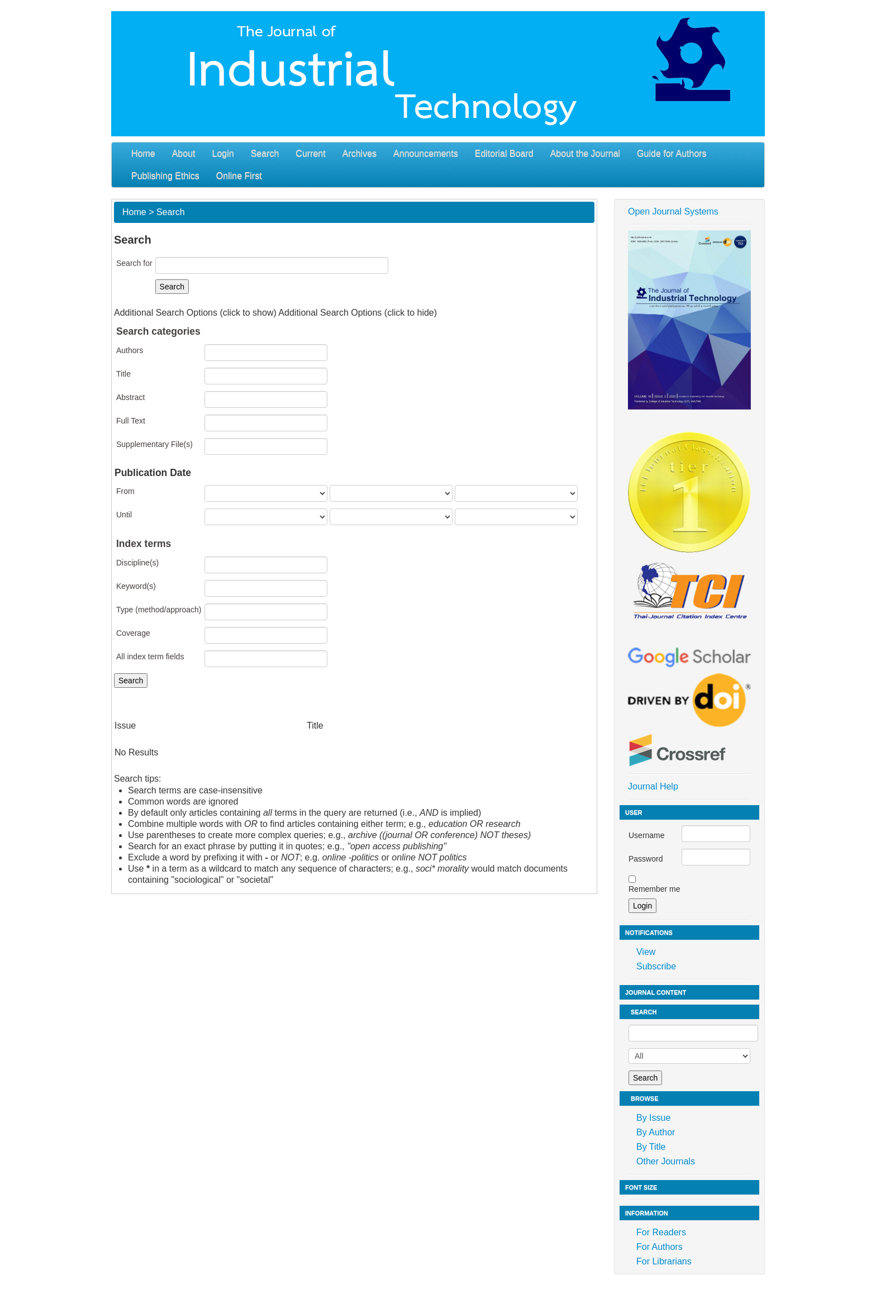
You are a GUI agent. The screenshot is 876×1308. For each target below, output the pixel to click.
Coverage (133, 633)
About (184, 153)
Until (124, 514)
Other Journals (665, 1161)
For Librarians (664, 1261)
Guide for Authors (672, 153)
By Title (650, 1147)
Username (647, 835)
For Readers (661, 1232)
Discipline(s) (137, 562)
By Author (655, 1132)
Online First (239, 175)
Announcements (425, 153)
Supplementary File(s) (154, 444)
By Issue (653, 1117)
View (645, 952)
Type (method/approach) (159, 609)
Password (646, 858)
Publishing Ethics (165, 175)
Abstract (130, 397)
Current (310, 153)
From (125, 491)
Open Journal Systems (673, 211)
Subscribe (656, 966)
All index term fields (150, 656)
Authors (129, 350)
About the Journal (585, 153)
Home (143, 153)
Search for (134, 263)
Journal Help (653, 786)
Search (265, 153)
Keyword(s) (136, 586)
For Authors (659, 1247)
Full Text (130, 420)
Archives (359, 153)
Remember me (654, 888)
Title (123, 373)
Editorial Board (504, 153)
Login (223, 153)
